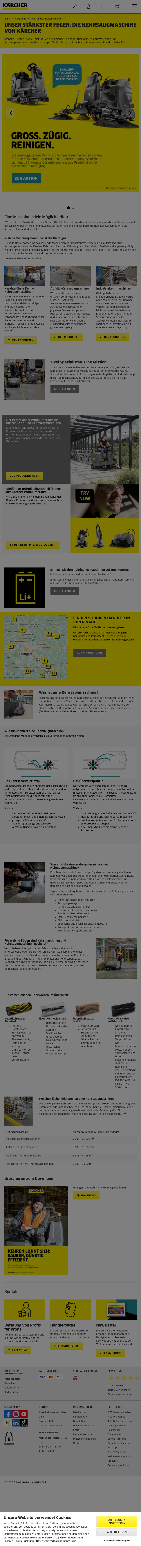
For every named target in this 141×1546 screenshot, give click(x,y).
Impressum (69, 1541)
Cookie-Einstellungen (117, 1541)
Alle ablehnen (117, 1532)
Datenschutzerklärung (49, 1541)
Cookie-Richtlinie (25, 1541)
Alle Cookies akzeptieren (116, 1522)
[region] (70, 1529)
